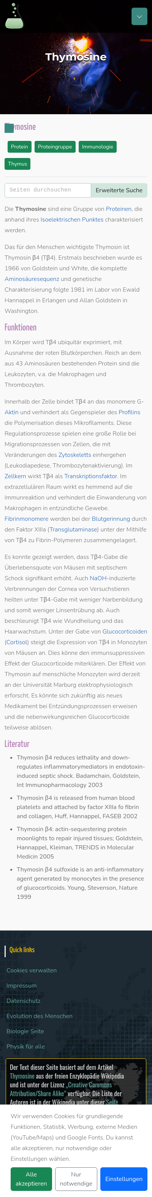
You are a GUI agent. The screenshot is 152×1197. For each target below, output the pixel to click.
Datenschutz (23, 1001)
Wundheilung (82, 621)
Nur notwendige (76, 1179)
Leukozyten (20, 374)
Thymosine (22, 1075)
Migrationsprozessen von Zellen (47, 444)
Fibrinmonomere (26, 519)
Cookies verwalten (31, 970)
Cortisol (16, 642)
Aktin (12, 412)
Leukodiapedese (28, 465)
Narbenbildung (123, 599)
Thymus (17, 164)
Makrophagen (76, 374)
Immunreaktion (24, 497)
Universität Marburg (49, 685)
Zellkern (15, 476)
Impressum (21, 986)
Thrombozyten (24, 385)
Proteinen (119, 209)
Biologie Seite (25, 1031)
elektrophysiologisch (105, 685)
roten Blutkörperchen (73, 353)
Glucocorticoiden (125, 631)
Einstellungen (123, 1179)
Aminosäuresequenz (32, 279)
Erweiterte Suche (119, 190)
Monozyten (132, 642)
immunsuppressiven (117, 653)
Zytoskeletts (75, 455)
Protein (19, 146)
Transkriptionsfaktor (90, 476)
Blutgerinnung (111, 519)
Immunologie (97, 146)
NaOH (98, 578)
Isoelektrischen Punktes (72, 219)
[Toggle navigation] (139, 16)
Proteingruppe (55, 146)
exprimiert (97, 342)
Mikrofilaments (94, 423)
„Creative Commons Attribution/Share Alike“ (61, 1089)
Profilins (129, 412)
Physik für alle (25, 1046)
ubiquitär (69, 342)
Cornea (67, 589)
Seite (112, 1102)
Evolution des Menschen (39, 1016)
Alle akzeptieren (31, 1179)
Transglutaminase (73, 529)
